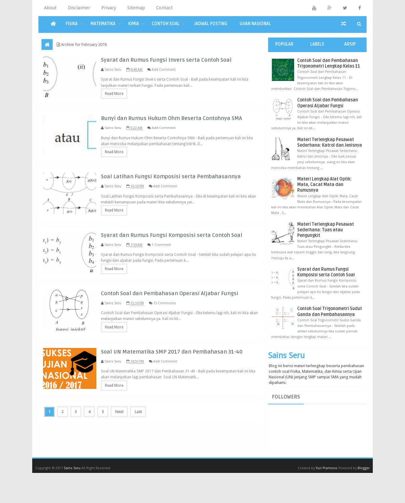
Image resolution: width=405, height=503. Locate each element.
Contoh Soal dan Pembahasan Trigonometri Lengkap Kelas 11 (328, 63)
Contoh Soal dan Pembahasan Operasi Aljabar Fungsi (327, 102)
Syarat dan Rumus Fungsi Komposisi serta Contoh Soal (326, 272)
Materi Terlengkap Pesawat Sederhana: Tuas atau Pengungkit (325, 230)
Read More (129, 103)
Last (142, 471)
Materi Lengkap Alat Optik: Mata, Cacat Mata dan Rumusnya (324, 184)
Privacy (108, 8)
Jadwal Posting (210, 23)
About (50, 8)
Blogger (364, 498)
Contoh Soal (166, 23)
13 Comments (179, 350)
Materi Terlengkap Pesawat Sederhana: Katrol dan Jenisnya (329, 142)
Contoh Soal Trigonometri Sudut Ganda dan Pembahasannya (329, 311)
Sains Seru (286, 355)
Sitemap (136, 8)
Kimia (133, 23)
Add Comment (178, 77)
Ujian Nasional (255, 23)
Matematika (102, 23)
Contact (164, 8)
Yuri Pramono (327, 498)
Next (123, 471)
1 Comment (176, 282)
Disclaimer (79, 8)
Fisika (72, 23)
